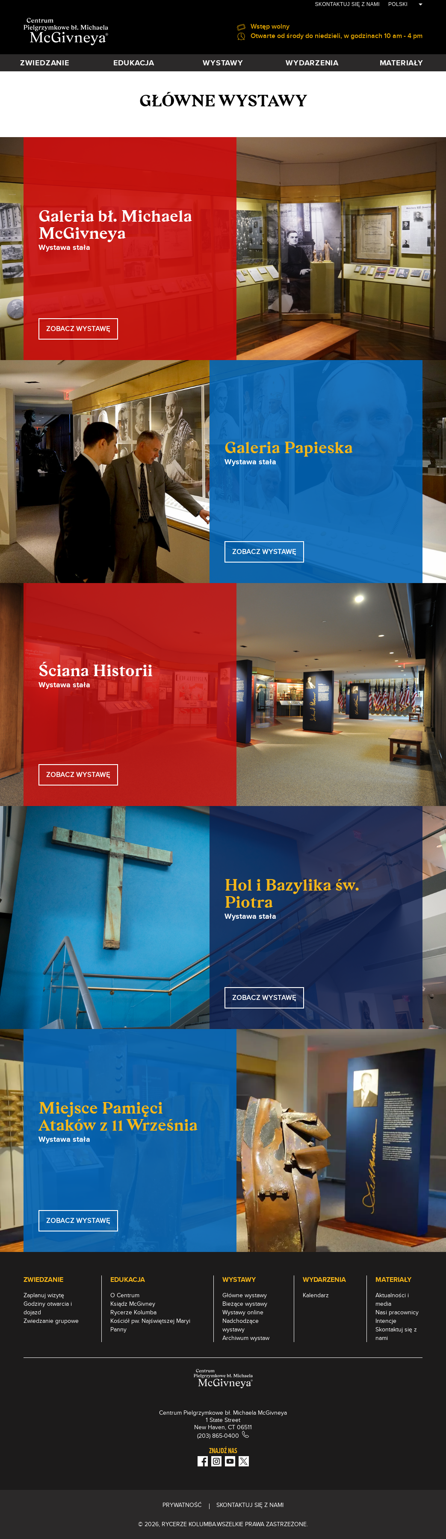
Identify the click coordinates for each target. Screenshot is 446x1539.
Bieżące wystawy (244, 1303)
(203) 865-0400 (218, 1435)
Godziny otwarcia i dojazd (48, 1307)
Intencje (385, 1320)
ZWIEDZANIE (44, 62)
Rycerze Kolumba (133, 1312)
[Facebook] (203, 1461)
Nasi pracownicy (397, 1312)
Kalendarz (316, 1295)
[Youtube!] (230, 1461)
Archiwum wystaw (245, 1338)
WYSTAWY (223, 62)
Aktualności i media (392, 1299)
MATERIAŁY (401, 62)
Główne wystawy (244, 1295)
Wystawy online (242, 1312)
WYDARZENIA (312, 62)
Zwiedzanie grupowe (51, 1320)
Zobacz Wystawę (78, 1220)
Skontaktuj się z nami (347, 4)
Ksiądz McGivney (132, 1303)
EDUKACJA (133, 62)
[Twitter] (244, 1461)
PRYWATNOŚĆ (181, 1505)
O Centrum (124, 1295)
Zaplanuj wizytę (44, 1295)
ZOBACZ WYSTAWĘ (78, 329)
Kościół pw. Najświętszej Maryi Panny (150, 1325)
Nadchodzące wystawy (240, 1325)
